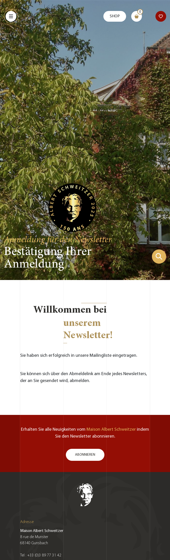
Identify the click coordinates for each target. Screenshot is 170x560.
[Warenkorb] (136, 16)
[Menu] (11, 16)
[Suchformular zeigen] (159, 256)
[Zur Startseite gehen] (72, 207)
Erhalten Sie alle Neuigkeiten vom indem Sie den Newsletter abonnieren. (85, 433)
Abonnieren (85, 455)
